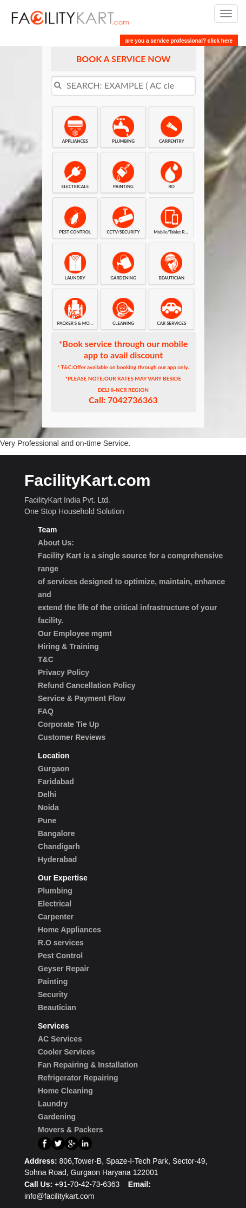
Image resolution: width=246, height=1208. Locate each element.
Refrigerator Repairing (78, 1077)
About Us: (56, 542)
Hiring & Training (68, 646)
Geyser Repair (63, 968)
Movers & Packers (70, 1129)
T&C (46, 659)
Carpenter (56, 916)
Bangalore (56, 833)
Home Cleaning (65, 1090)
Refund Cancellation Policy (86, 685)
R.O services (61, 942)
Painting (53, 981)
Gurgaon (53, 768)
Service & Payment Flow (81, 698)
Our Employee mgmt (75, 633)
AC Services (60, 1039)
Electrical (54, 903)
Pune (47, 820)
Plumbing (55, 890)
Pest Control (60, 955)
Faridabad (56, 781)
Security (53, 994)
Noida (48, 807)
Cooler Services (66, 1051)
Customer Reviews (71, 737)
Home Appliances (69, 929)
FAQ (46, 711)
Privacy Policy (63, 672)
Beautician (57, 1007)
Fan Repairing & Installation (88, 1064)
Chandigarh (59, 846)
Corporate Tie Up (68, 724)
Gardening (57, 1116)
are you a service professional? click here (178, 41)
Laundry (53, 1103)
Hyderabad (57, 859)
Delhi (47, 794)
